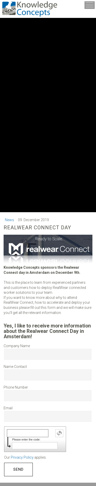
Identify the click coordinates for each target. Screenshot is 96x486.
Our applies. (25, 457)
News (10, 220)
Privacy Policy (22, 457)
